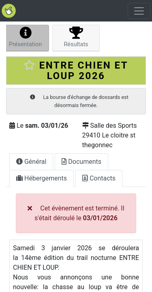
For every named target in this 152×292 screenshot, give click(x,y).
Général (31, 161)
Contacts (99, 178)
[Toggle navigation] (139, 11)
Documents (81, 161)
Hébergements (41, 178)
